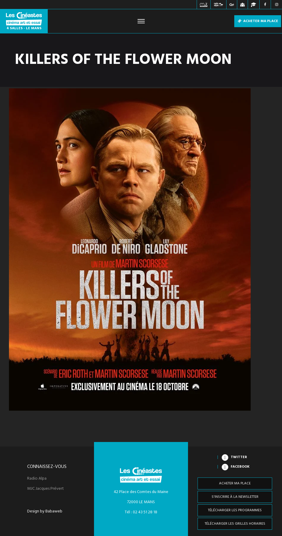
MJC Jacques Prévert (45, 489)
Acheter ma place (257, 21)
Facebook (240, 467)
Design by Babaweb (44, 511)
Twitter (239, 457)
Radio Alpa (37, 479)
